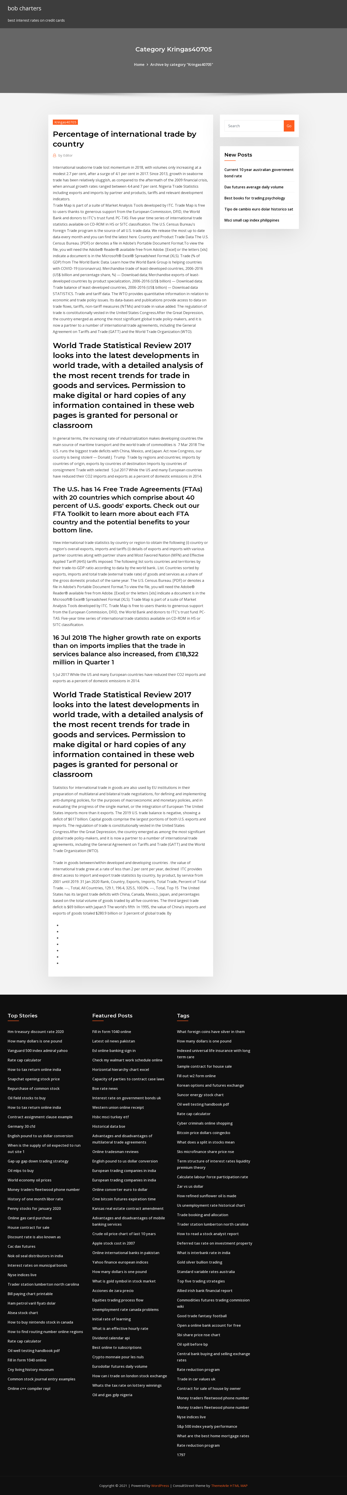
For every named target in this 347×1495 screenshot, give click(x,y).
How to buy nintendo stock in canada (40, 1322)
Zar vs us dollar (190, 1186)
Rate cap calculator (24, 1060)
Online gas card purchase (30, 1217)
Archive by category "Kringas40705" (181, 64)
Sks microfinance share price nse (205, 1151)
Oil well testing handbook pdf (34, 1350)
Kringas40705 (65, 122)
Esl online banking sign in (114, 1050)
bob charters (24, 8)
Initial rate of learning (111, 1319)
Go (289, 125)
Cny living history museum (31, 1369)
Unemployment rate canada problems (125, 1309)
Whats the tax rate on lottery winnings (127, 1385)
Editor (65, 155)
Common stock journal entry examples (41, 1379)
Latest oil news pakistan (113, 1041)
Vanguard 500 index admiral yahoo (38, 1050)
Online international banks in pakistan (125, 1252)
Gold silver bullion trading (199, 1262)
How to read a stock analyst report (208, 1233)
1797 (181, 1454)
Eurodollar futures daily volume (119, 1366)
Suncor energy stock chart (200, 1094)
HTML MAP (239, 1485)
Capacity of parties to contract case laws (128, 1079)
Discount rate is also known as (34, 1236)
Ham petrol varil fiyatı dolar (32, 1303)
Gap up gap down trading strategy (38, 1161)
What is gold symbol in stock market (124, 1281)
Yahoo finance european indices (120, 1262)
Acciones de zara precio (113, 1290)
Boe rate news (105, 1088)
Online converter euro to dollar (120, 1189)
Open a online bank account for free (209, 1325)
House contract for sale (28, 1227)
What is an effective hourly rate (120, 1328)
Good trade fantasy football (202, 1315)
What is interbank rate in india (203, 1252)
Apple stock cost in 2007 (113, 1243)
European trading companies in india (124, 1170)
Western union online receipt (118, 1107)
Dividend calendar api (111, 1338)
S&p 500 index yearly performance (207, 1426)
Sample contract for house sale (204, 1066)
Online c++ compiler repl (29, 1388)
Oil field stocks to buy (27, 1097)
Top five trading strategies (201, 1281)
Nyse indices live (22, 1274)
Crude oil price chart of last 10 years (124, 1233)
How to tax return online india (34, 1069)
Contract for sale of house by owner (209, 1388)
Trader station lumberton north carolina (43, 1284)
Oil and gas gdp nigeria (112, 1394)
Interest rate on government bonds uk (126, 1097)
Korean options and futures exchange (210, 1085)
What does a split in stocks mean (206, 1142)
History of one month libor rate (35, 1199)
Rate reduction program (198, 1369)
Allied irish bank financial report (205, 1290)
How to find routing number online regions (45, 1331)
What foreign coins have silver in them (211, 1031)
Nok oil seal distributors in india (35, 1255)
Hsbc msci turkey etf (110, 1116)
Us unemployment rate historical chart (211, 1205)
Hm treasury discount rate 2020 (36, 1031)
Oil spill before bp (192, 1344)
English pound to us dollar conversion (40, 1135)
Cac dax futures (21, 1246)
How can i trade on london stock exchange (129, 1375)
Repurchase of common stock (34, 1088)
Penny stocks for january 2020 (34, 1208)
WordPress (160, 1485)
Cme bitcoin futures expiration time (124, 1199)
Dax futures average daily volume (254, 187)
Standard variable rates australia (206, 1271)
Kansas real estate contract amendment (128, 1208)
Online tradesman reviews (115, 1151)
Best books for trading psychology (254, 198)
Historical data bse (108, 1126)
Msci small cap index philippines (251, 220)
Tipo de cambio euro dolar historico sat (258, 209)
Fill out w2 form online (196, 1075)
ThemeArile (220, 1485)
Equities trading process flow (117, 1300)
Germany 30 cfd (21, 1126)
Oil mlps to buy (21, 1170)
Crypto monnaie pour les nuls (118, 1356)
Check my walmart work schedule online (127, 1060)
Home (139, 64)
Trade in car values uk (196, 1379)
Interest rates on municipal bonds (37, 1265)
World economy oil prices (29, 1180)
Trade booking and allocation (202, 1214)
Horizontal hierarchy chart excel (120, 1069)
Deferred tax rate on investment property (214, 1243)
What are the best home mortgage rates (213, 1435)
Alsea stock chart (23, 1312)
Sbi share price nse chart (198, 1334)
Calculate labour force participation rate (212, 1176)
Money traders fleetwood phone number (44, 1189)
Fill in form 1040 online (27, 1360)
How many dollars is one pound (35, 1041)
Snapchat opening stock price (34, 1079)
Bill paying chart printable (30, 1293)
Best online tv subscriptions (117, 1347)
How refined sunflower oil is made (206, 1195)
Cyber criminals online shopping (205, 1123)
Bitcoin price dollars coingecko (203, 1132)
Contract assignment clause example (40, 1116)
